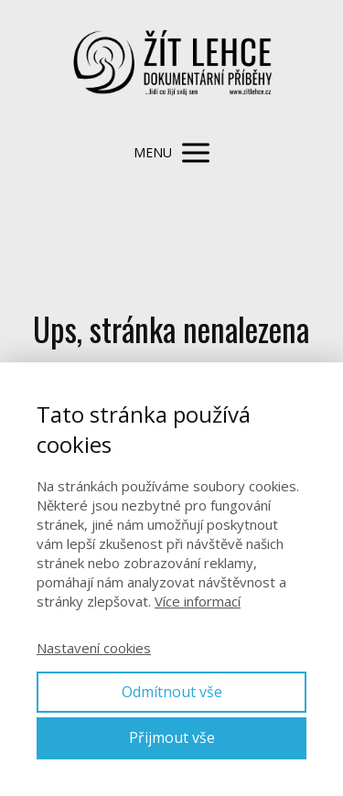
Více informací (198, 601)
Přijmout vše (172, 737)
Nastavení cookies (94, 648)
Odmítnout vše (172, 692)
